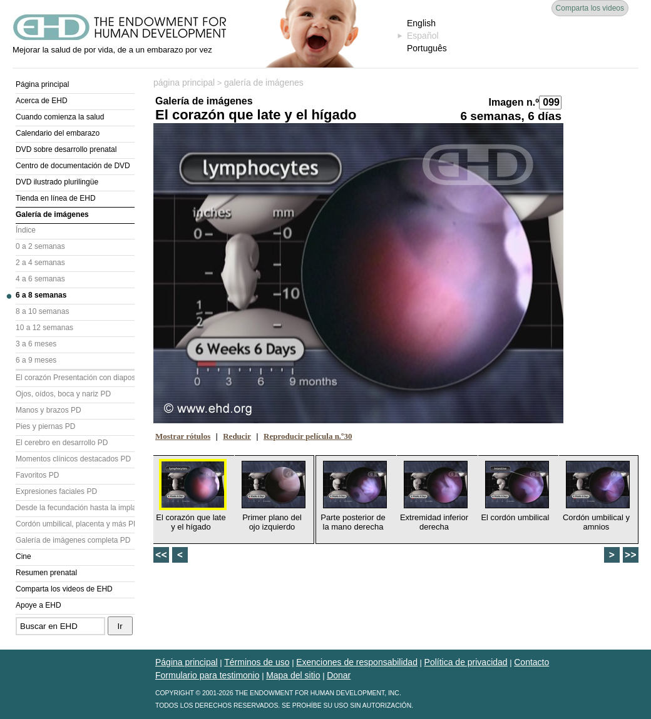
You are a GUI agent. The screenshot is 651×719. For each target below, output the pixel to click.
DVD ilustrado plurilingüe (57, 182)
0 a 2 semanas (40, 246)
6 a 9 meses (36, 360)
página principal (184, 83)
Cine (23, 556)
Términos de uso (256, 662)
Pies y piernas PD (45, 426)
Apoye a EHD (38, 605)
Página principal (42, 84)
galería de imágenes (264, 83)
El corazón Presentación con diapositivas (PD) (75, 377)
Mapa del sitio (293, 675)
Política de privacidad (466, 662)
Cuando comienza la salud (60, 117)
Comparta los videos (590, 8)
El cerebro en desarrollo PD (62, 442)
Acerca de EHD (42, 100)
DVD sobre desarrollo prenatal (66, 149)
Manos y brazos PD (48, 410)
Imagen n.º (513, 102)
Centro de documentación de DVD (73, 165)
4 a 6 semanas (40, 278)
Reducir (237, 436)
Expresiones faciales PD (56, 491)
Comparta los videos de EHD (64, 589)
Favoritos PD (37, 475)
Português (427, 48)
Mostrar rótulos (182, 436)
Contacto (531, 662)
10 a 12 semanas (44, 327)
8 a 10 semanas (42, 311)
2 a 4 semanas (40, 262)
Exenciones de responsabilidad (357, 662)
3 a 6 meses (36, 343)
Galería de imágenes (52, 214)
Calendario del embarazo (58, 133)
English (421, 23)
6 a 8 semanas (41, 295)
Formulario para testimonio (207, 675)
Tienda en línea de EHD (56, 198)
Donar (339, 675)
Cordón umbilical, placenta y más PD (75, 524)
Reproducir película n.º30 (308, 436)
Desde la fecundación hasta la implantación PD (75, 507)
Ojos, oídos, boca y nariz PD (63, 394)
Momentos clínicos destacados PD (73, 459)
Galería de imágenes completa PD (73, 540)
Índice (26, 230)
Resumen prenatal (46, 572)
